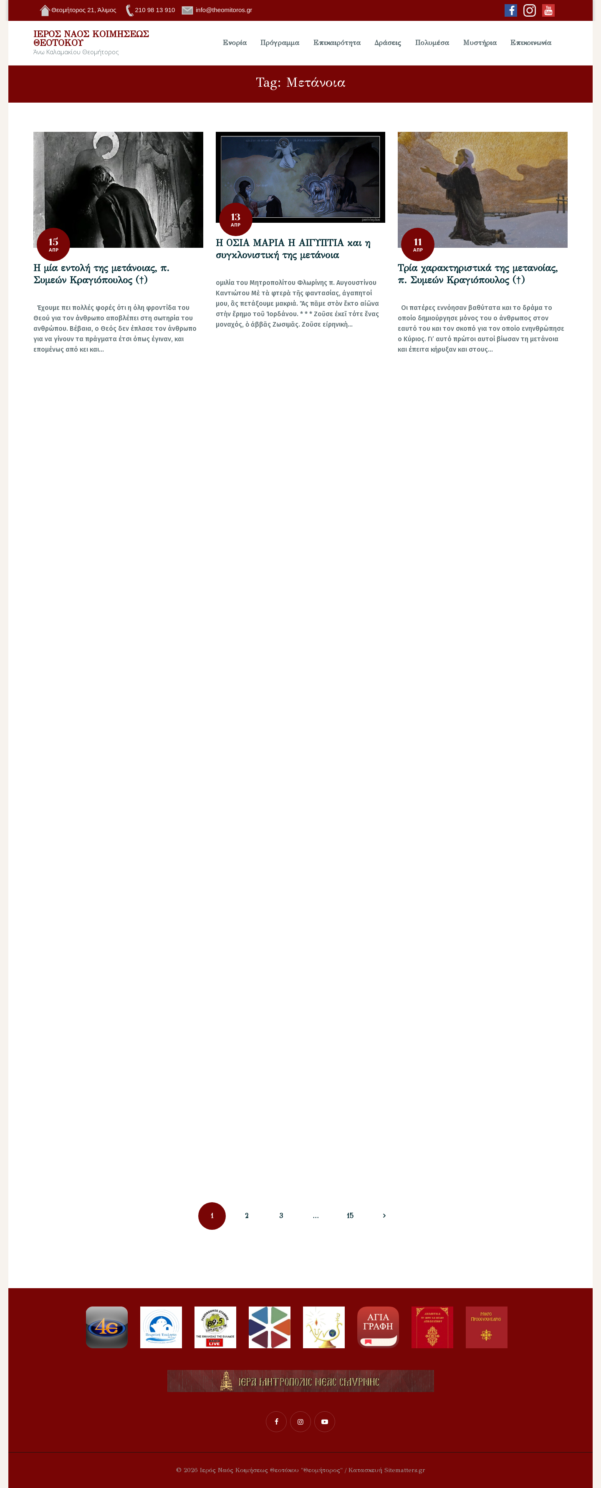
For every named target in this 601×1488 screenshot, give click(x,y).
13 (235, 217)
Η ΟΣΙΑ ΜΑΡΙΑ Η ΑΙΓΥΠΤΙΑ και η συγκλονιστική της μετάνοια (293, 249)
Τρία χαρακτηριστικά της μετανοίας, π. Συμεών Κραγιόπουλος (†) (478, 274)
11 (418, 242)
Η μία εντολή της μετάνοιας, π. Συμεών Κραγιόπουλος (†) (101, 274)
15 (53, 242)
